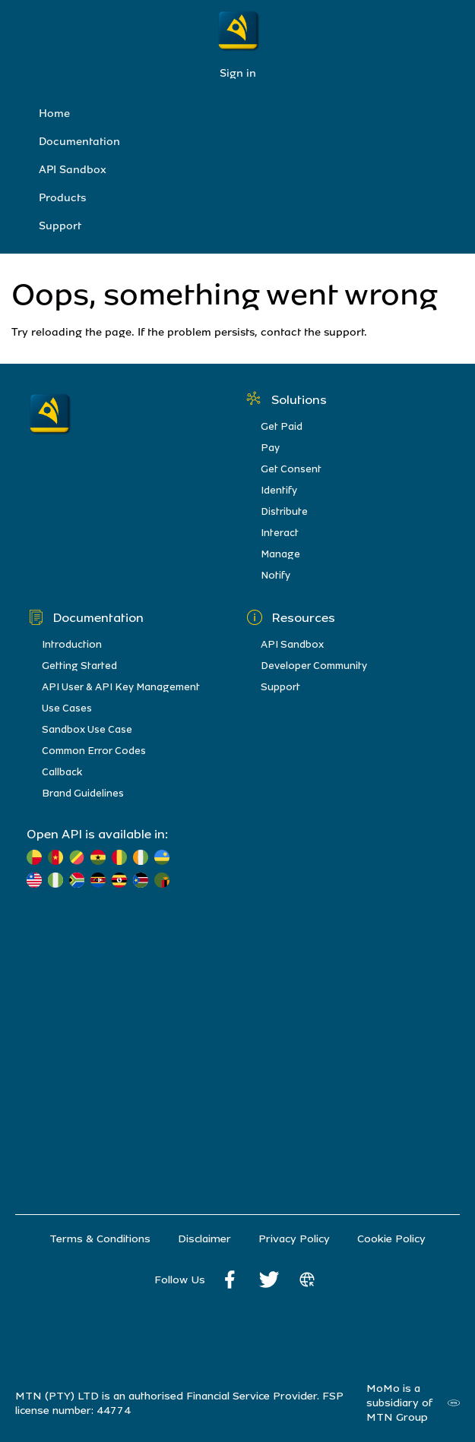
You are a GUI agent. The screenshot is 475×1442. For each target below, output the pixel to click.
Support (60, 226)
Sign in (238, 73)
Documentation (79, 141)
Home (54, 113)
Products (62, 198)
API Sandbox (72, 170)
